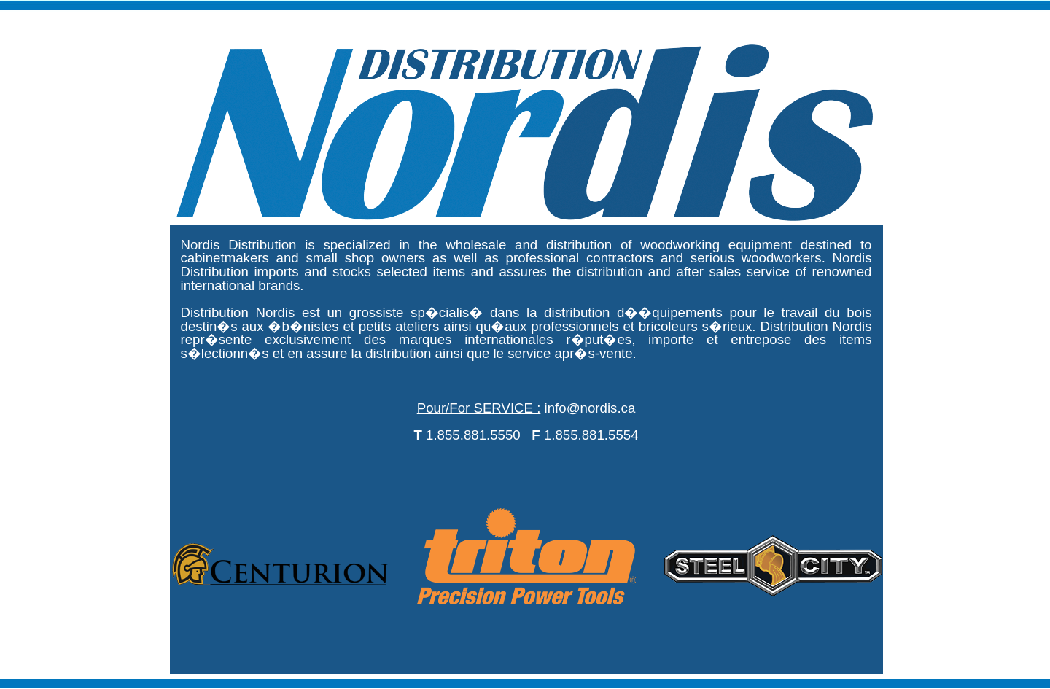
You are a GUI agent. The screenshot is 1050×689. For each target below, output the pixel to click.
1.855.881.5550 (473, 435)
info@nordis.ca (590, 408)
